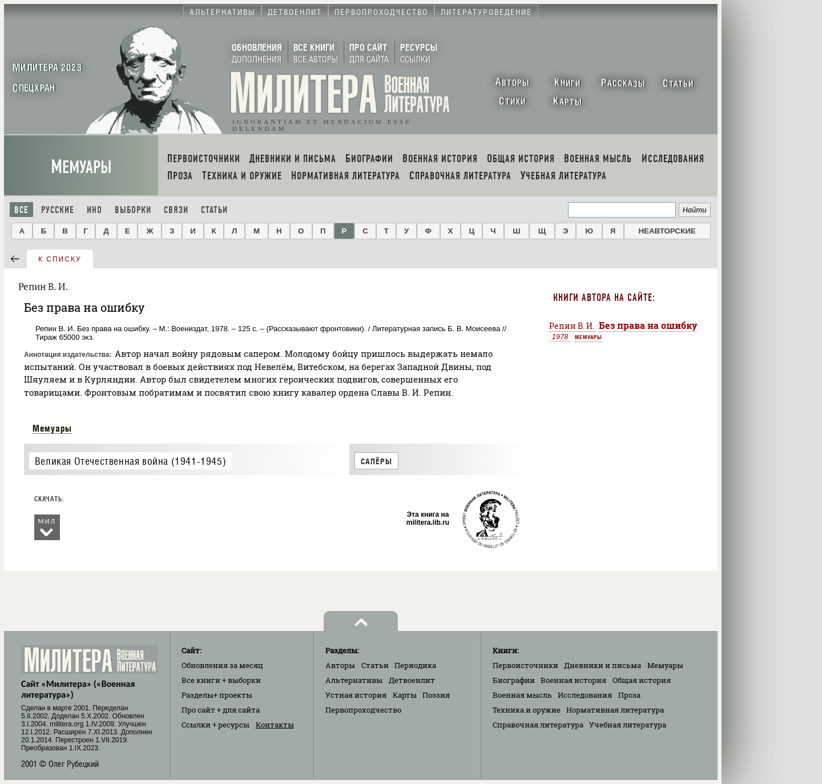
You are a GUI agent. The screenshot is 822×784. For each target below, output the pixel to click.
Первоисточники (525, 665)
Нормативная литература (615, 710)
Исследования (585, 695)
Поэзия (436, 695)
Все (21, 210)
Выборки (133, 210)
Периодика (415, 665)
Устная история (355, 695)
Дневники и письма (602, 665)
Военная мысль (522, 695)
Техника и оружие (527, 710)
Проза (629, 695)
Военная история (573, 680)
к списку (60, 259)
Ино (94, 210)
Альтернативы (353, 680)
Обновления (222, 665)
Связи (176, 210)
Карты (405, 695)
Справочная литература (538, 724)
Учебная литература (627, 724)
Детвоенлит (412, 680)
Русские (57, 210)
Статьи (214, 210)
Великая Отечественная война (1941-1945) (130, 461)
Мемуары (81, 167)
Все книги (221, 680)
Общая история (642, 680)
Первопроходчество (363, 710)
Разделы (217, 695)
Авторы (340, 665)
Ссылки (215, 724)
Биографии (514, 680)
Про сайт (221, 710)
